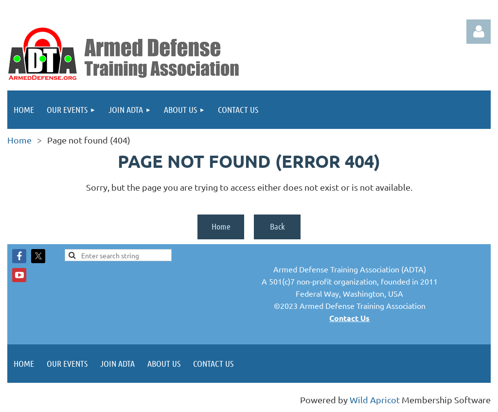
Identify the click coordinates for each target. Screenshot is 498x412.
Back (277, 226)
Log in (478, 31)
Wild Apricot (375, 399)
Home (19, 140)
